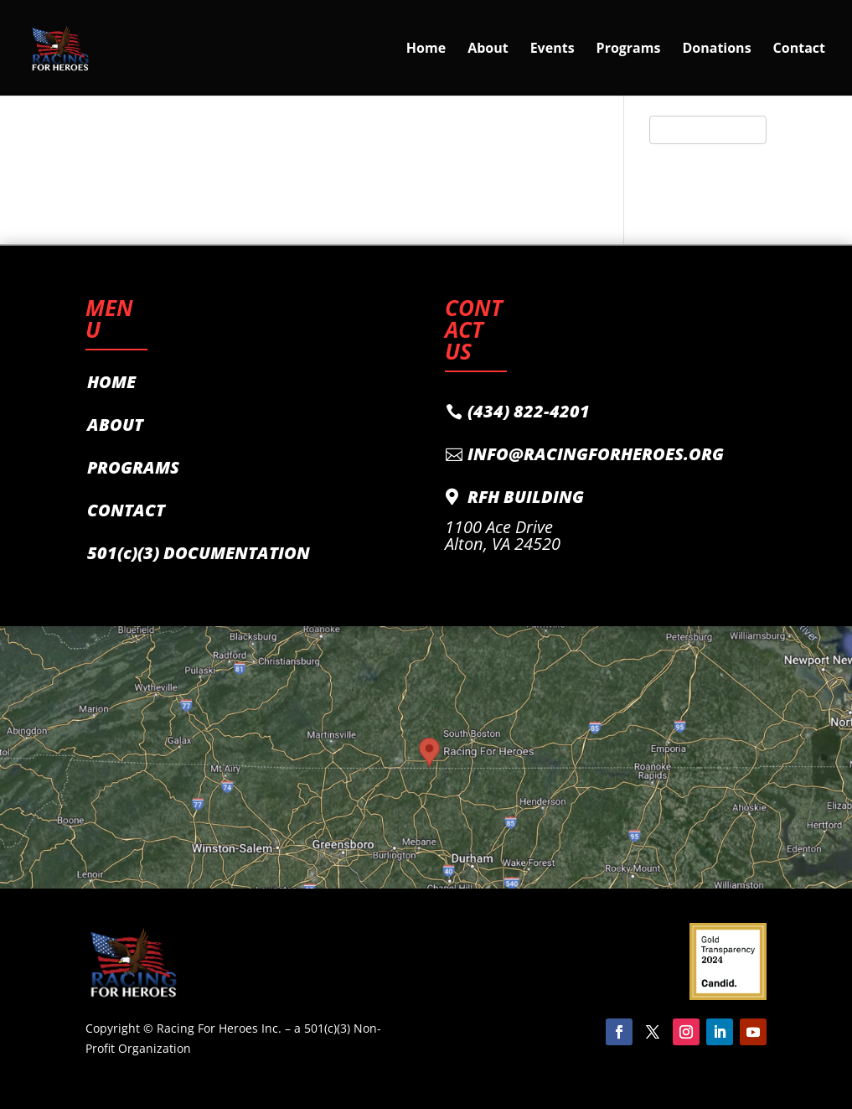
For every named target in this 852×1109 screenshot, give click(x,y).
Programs (628, 49)
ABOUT (115, 424)
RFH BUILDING (525, 496)
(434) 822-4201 (528, 411)
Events (552, 49)
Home (426, 49)
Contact (799, 49)
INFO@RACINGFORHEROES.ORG (595, 454)
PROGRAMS (133, 467)
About (488, 49)
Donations (716, 49)
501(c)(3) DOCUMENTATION (198, 553)
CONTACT (126, 510)
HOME (111, 382)
